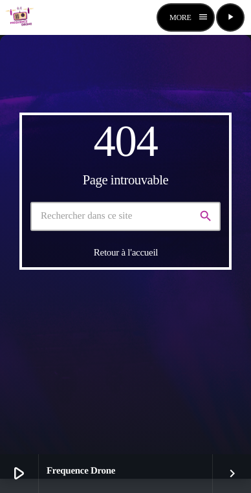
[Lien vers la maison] (20, 17)
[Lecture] (230, 17)
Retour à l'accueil (126, 252)
